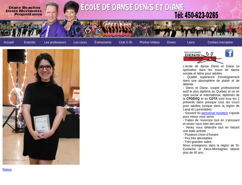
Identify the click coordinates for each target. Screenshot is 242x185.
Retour (7, 169)
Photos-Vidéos (150, 42)
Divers (171, 42)
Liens (191, 42)
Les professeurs (55, 42)
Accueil (9, 42)
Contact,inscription (220, 42)
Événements (102, 42)
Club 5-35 (125, 42)
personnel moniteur (214, 113)
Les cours (80, 42)
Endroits (29, 42)
